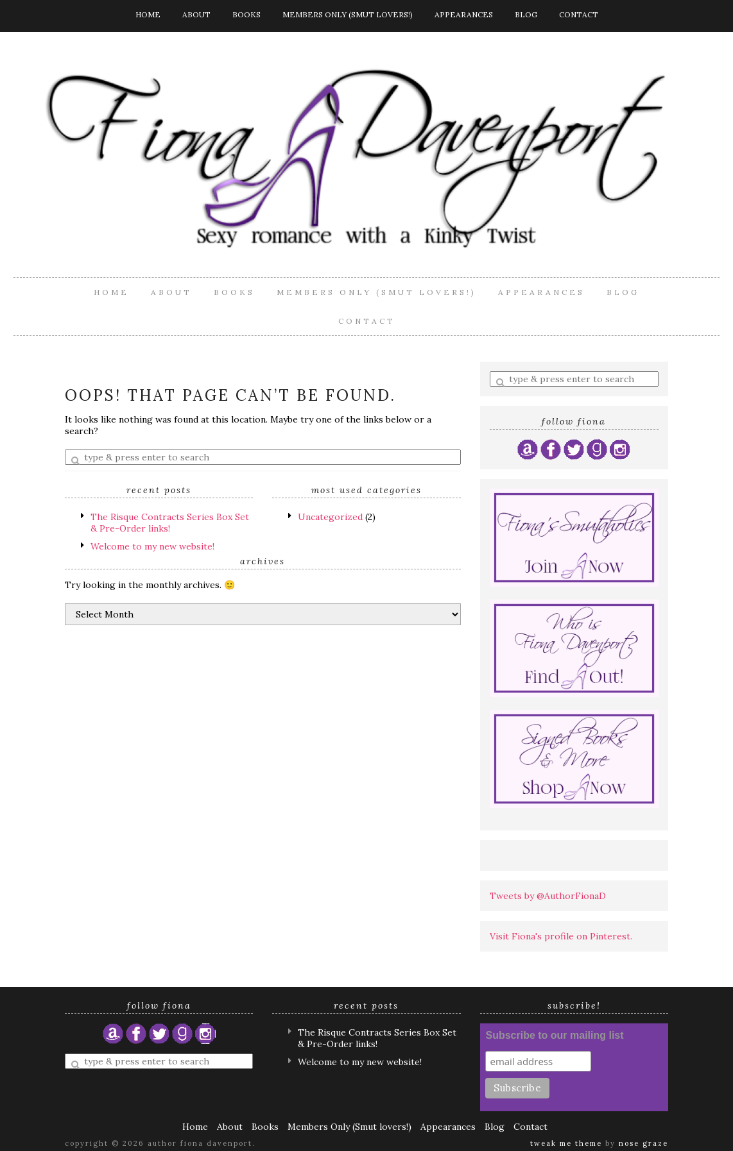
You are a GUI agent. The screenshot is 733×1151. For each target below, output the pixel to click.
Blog (526, 14)
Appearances (464, 14)
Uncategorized (330, 517)
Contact (578, 14)
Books (246, 14)
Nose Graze (643, 1143)
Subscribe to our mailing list (554, 1035)
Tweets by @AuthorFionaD (548, 896)
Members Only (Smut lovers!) (347, 14)
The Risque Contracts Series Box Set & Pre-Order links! (170, 522)
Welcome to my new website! (152, 546)
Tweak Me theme (566, 1143)
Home (147, 14)
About (196, 14)
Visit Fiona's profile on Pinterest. (561, 936)
